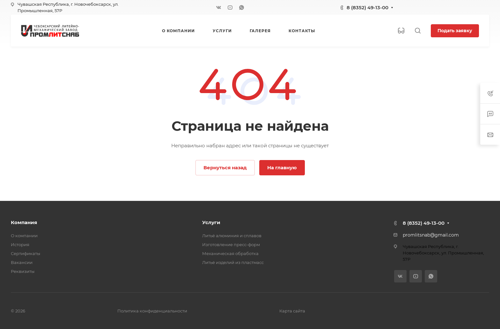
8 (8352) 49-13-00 (367, 7)
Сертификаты (25, 253)
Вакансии (22, 262)
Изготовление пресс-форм (231, 244)
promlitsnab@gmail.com (431, 235)
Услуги (211, 222)
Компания (24, 222)
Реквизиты (22, 271)
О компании (24, 235)
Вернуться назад (225, 167)
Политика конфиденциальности (152, 310)
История (20, 244)
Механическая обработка (230, 253)
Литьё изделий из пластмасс (233, 262)
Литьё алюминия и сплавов (231, 235)
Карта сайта (292, 310)
